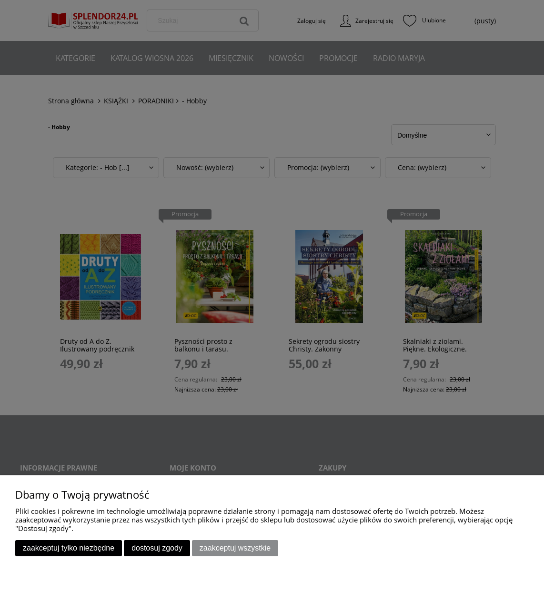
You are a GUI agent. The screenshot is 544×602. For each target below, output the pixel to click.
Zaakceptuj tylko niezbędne (68, 548)
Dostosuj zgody (156, 548)
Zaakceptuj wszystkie (235, 548)
